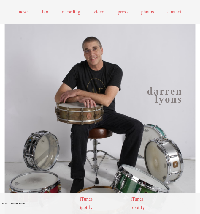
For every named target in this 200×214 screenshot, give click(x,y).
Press (123, 11)
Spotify (85, 207)
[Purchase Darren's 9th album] (104, 203)
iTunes (86, 199)
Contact (174, 11)
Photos (147, 11)
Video (98, 11)
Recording (71, 11)
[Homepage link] (161, 95)
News (23, 11)
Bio (45, 11)
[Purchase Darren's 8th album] (119, 203)
